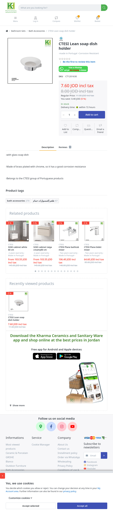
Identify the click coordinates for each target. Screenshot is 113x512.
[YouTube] (72, 426)
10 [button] (64, 271)
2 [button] (38, 271)
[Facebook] (51, 426)
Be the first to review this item (79, 61)
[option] (30, 60)
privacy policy (69, 491)
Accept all (82, 505)
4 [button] (45, 271)
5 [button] (48, 271)
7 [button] (55, 271)
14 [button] (77, 271)
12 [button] (71, 271)
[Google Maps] (40, 426)
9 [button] (61, 271)
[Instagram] (62, 426)
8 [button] (58, 271)
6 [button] (51, 271)
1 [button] (35, 271)
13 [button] (74, 271)
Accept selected (30, 505)
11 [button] (68, 271)
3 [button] (42, 271)
